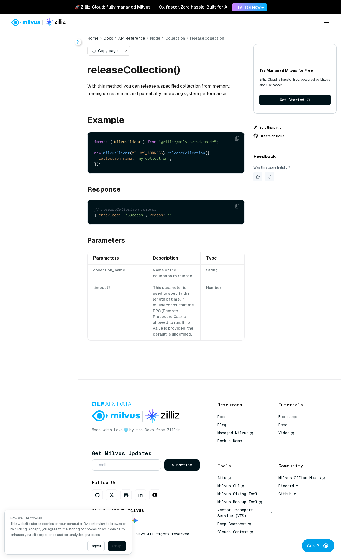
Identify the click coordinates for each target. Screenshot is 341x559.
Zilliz (173, 429)
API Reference (131, 38)
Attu (224, 477)
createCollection (40, 110)
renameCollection (41, 230)
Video (286, 432)
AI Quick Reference (237, 448)
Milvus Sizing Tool (237, 493)
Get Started (295, 99)
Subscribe (182, 465)
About (24, 60)
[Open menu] (326, 22)
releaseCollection (41, 220)
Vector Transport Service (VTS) (245, 512)
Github (287, 493)
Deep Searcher (234, 523)
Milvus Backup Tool (239, 501)
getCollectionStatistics (46, 150)
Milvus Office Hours (301, 477)
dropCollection (38, 140)
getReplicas (35, 180)
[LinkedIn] (140, 494)
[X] (111, 494)
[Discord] (126, 494)
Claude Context (235, 531)
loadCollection (38, 200)
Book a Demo (229, 440)
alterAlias (33, 90)
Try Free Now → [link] (249, 7)
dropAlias (33, 130)
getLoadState (37, 160)
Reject (96, 546)
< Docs (20, 39)
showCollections (40, 240)
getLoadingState (40, 170)
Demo (282, 424)
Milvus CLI (231, 485)
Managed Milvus (235, 432)
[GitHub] (97, 494)
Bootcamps (288, 416)
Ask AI (318, 545)
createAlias (35, 100)
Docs (108, 38)
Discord (288, 485)
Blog (221, 424)
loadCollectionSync (43, 210)
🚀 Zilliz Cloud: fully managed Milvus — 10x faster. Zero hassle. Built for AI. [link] (151, 7)
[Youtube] (154, 494)
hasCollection (37, 190)
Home (93, 38)
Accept (117, 546)
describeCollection (42, 120)
